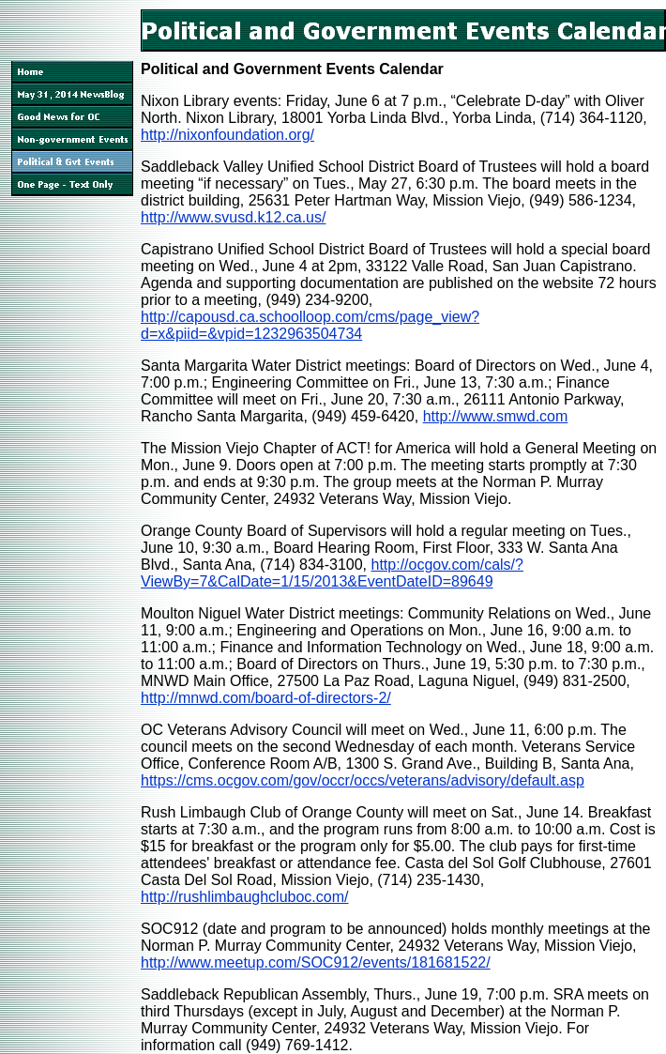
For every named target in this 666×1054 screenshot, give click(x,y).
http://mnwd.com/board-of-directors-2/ (266, 698)
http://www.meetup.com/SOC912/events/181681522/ (316, 962)
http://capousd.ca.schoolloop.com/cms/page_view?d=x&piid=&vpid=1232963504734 (310, 325)
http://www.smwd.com (495, 416)
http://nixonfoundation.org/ (227, 135)
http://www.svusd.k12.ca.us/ (233, 217)
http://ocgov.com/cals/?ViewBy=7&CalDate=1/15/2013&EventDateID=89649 (332, 573)
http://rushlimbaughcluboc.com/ (244, 897)
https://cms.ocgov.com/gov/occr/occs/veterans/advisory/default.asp (362, 780)
